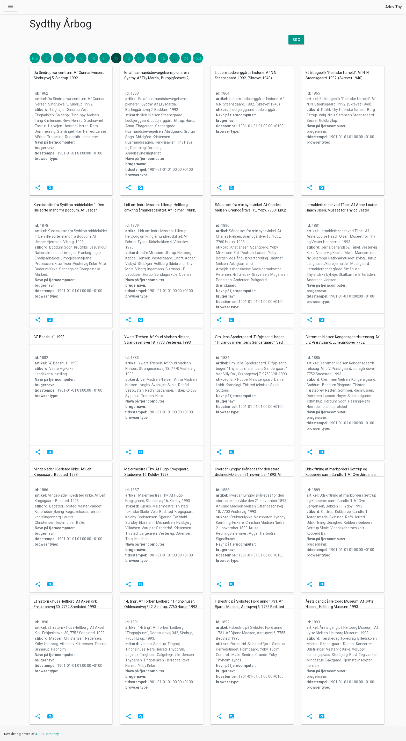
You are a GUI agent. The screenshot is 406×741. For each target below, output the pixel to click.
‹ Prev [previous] (35, 58)
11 (104, 58)
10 (93, 58)
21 (186, 58)
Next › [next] (198, 58)
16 (163, 58)
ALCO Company (47, 734)
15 (151, 58)
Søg (296, 40)
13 (128, 58)
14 (139, 58)
